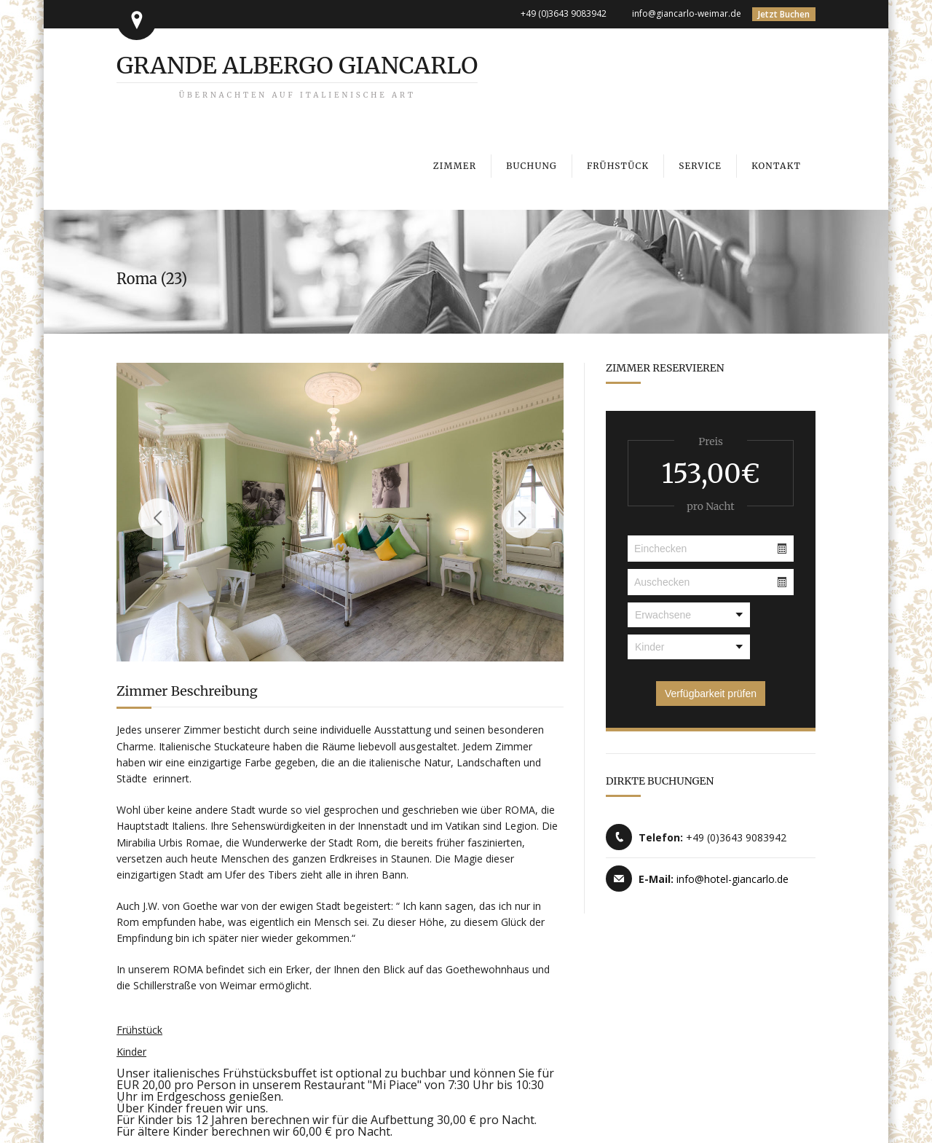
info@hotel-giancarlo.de (732, 879)
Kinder (131, 1051)
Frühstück (139, 1030)
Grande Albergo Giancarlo (297, 75)
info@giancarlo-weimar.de (686, 13)
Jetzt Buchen (784, 14)
